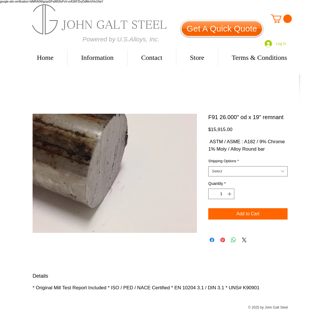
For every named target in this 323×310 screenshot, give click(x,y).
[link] (281, 18)
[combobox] (248, 171)
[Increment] (229, 194)
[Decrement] (212, 194)
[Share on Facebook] (212, 240)
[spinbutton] (221, 194)
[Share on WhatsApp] (233, 240)
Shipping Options (223, 161)
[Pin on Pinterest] (222, 240)
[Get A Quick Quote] (222, 28)
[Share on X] (244, 240)
